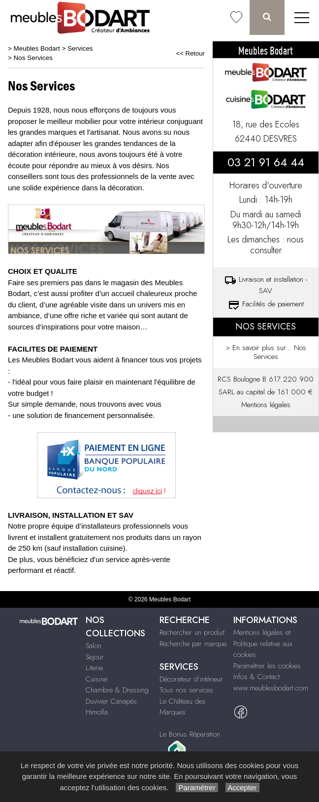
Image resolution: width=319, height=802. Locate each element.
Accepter (242, 787)
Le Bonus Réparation (190, 734)
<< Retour (190, 53)
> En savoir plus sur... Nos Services (265, 352)
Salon (93, 645)
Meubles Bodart (37, 48)
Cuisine (96, 679)
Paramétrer (196, 787)
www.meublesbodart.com (270, 688)
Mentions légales (265, 404)
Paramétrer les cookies (267, 665)
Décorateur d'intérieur (191, 679)
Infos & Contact (256, 676)
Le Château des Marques (183, 707)
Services (80, 48)
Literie (94, 667)
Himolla (97, 712)
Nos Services (33, 57)
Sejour (95, 657)
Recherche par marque (193, 643)
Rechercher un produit (192, 632)
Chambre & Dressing (117, 689)
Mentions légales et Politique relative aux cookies (262, 643)
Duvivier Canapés (111, 701)
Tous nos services (186, 689)
